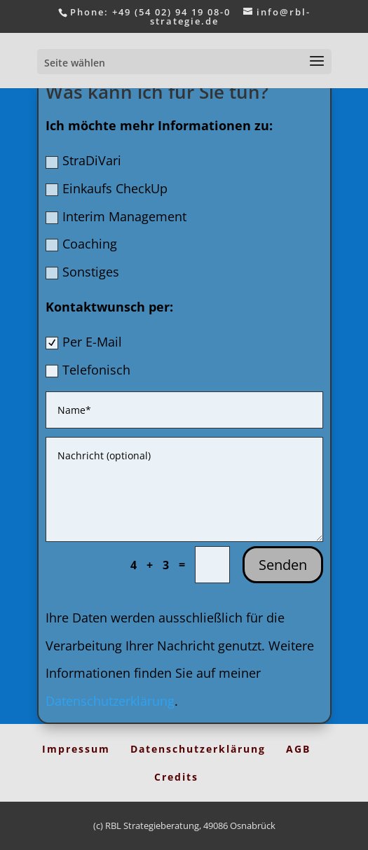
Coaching (81, 243)
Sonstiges (82, 271)
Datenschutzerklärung (110, 700)
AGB (298, 748)
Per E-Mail (84, 341)
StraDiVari (83, 160)
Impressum (76, 748)
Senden (283, 564)
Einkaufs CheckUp (107, 188)
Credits (176, 776)
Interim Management (116, 216)
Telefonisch (88, 369)
